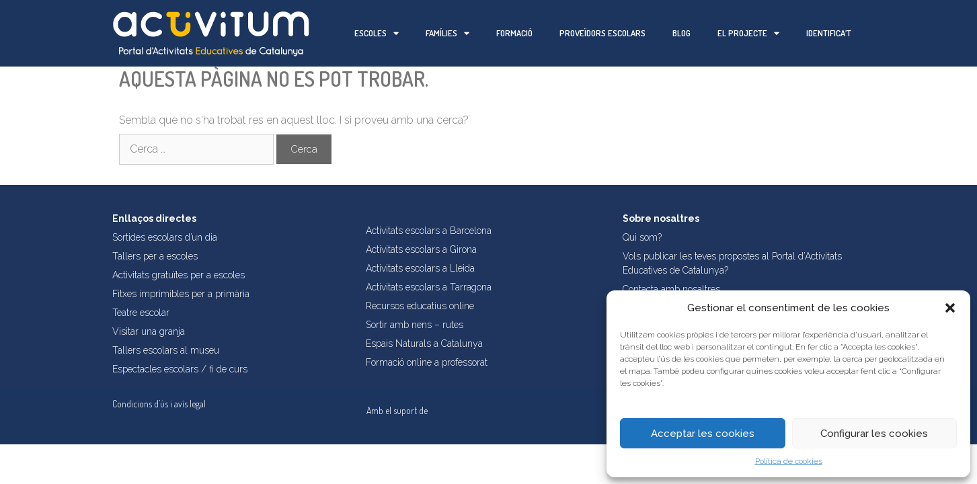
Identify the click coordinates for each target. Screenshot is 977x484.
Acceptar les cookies (702, 434)
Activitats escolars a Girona (421, 249)
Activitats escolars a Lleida (420, 268)
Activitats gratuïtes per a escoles (178, 275)
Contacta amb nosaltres (671, 289)
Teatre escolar (140, 312)
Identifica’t (828, 33)
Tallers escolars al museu (165, 350)
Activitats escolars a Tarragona (429, 287)
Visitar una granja (148, 331)
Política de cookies (788, 461)
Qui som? (642, 237)
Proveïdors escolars (602, 33)
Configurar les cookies (874, 434)
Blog (681, 33)
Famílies (447, 33)
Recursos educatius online (420, 305)
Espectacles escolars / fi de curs (179, 369)
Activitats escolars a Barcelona (429, 230)
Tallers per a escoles (155, 256)
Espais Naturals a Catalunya (424, 343)
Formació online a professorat (426, 362)
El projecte (748, 33)
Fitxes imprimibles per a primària (180, 293)
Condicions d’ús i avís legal (159, 403)
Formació (514, 33)
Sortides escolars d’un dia (164, 237)
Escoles (376, 33)
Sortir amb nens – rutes (414, 324)
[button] (950, 308)
